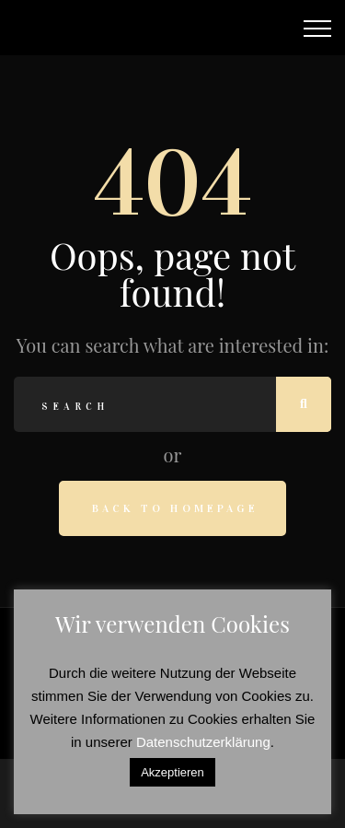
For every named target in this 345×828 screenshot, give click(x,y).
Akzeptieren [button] (172, 772)
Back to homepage (175, 508)
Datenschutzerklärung (203, 742)
